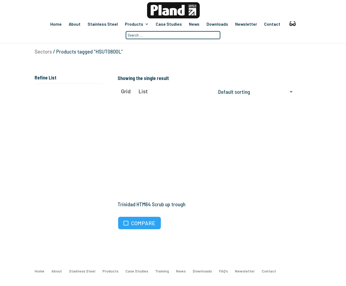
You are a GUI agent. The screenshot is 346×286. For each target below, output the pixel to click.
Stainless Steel (103, 24)
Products (134, 24)
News (194, 24)
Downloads (217, 24)
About (75, 24)
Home (56, 24)
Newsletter (246, 24)
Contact (272, 24)
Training (162, 271)
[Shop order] (254, 91)
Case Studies (169, 24)
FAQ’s (223, 271)
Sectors (43, 52)
